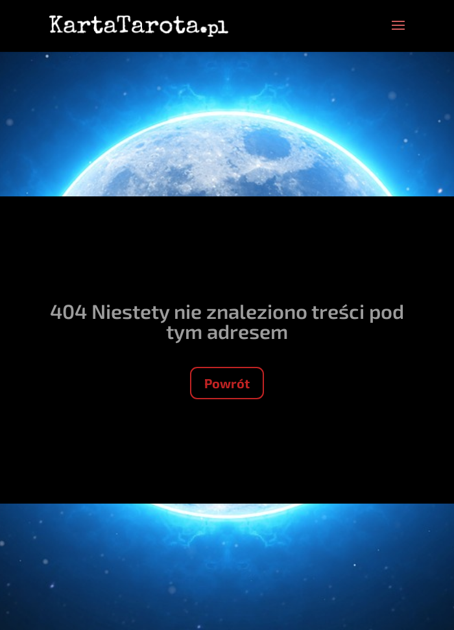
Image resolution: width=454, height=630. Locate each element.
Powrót (227, 383)
